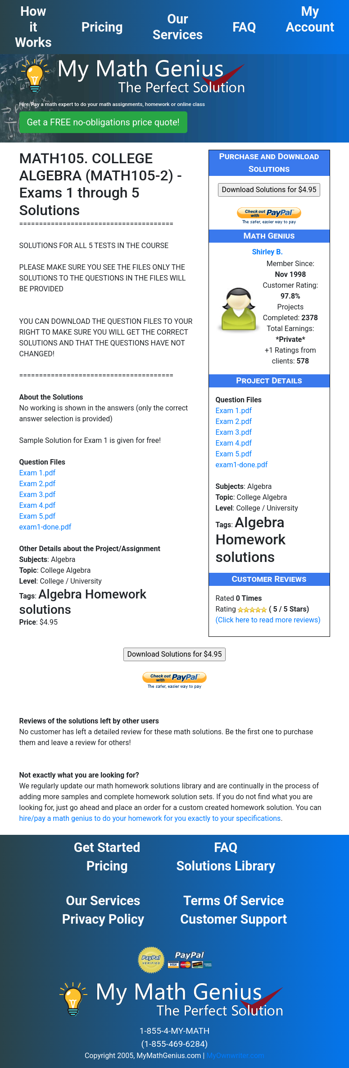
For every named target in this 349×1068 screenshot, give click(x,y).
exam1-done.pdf (45, 527)
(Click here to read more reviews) (268, 620)
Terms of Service (233, 900)
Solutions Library (226, 866)
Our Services (103, 900)
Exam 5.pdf (37, 516)
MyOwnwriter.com (235, 1055)
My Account (310, 19)
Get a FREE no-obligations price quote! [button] (103, 122)
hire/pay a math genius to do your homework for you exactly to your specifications (150, 818)
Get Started (107, 847)
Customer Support (233, 919)
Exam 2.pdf (37, 483)
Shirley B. (267, 252)
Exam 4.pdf (37, 505)
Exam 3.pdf (37, 494)
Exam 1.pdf (37, 473)
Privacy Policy (103, 919)
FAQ (225, 847)
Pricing (107, 866)
